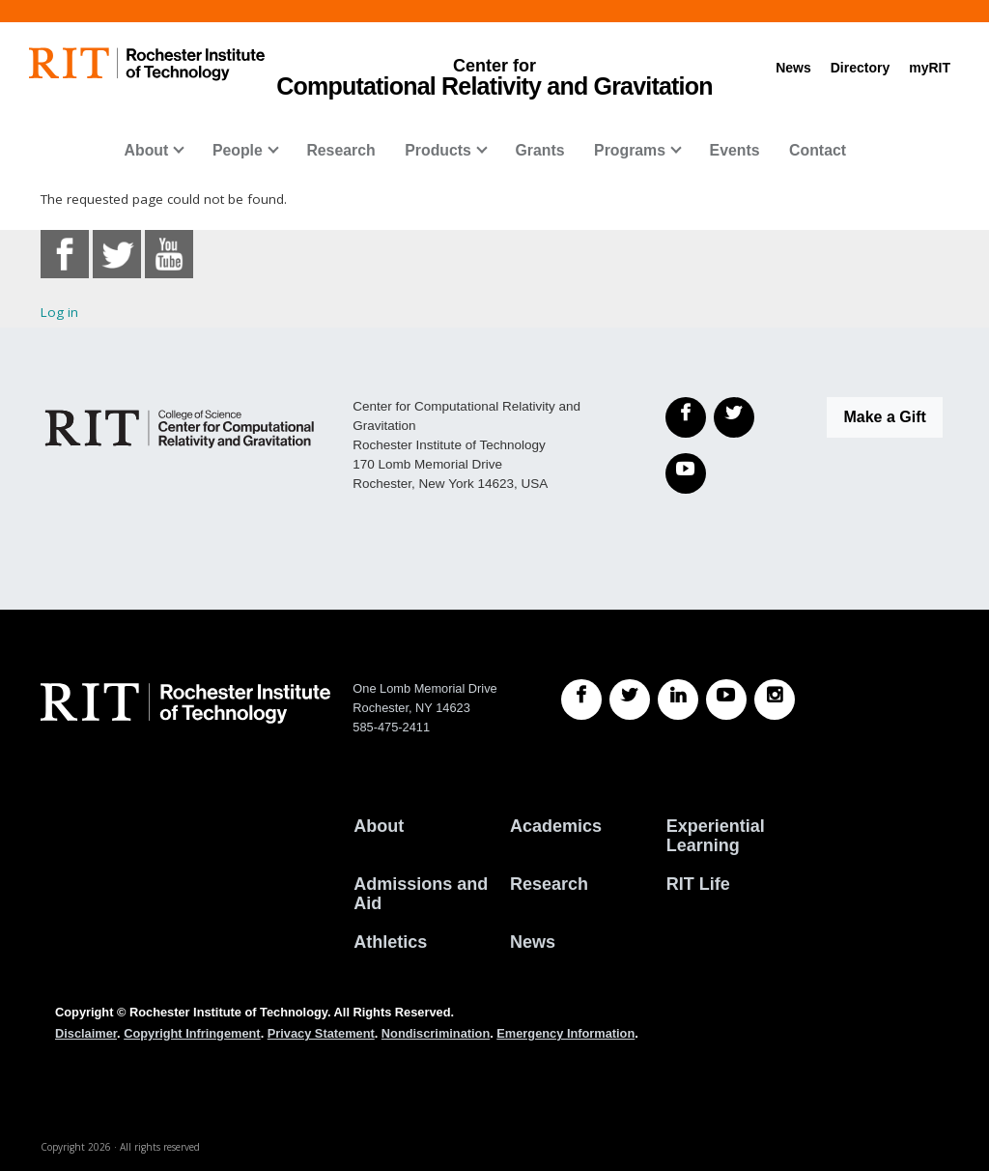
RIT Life (698, 884)
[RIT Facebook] (581, 699)
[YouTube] (685, 473)
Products (438, 150)
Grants (539, 150)
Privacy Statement (321, 1033)
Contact (817, 150)
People (237, 150)
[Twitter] (734, 417)
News (793, 67)
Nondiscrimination (435, 1033)
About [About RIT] (378, 826)
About (147, 150)
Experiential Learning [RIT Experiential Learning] (715, 835)
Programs (629, 150)
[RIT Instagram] (774, 699)
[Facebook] (685, 417)
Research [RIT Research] (549, 884)
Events (735, 150)
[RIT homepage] (147, 64)
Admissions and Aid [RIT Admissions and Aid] (420, 893)
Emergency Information (565, 1033)
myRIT (929, 67)
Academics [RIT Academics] (556, 826)
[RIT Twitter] (629, 699)
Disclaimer (86, 1033)
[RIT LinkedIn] (678, 699)
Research (340, 150)
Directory (860, 67)
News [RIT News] (532, 942)
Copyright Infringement (192, 1033)
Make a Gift (884, 417)
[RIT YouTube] (726, 699)
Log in (59, 312)
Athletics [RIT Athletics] (390, 942)
